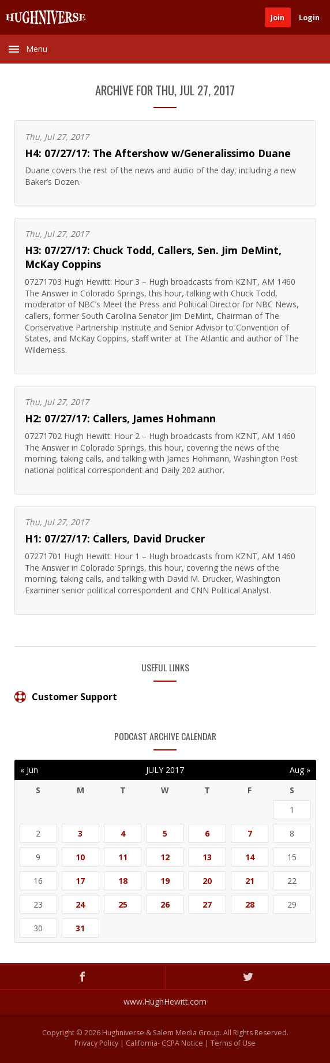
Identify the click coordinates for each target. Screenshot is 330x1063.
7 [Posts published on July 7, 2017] (249, 833)
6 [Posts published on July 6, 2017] (207, 833)
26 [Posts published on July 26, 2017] (165, 904)
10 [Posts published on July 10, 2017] (80, 857)
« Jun (29, 769)
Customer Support (65, 696)
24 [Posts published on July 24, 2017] (80, 904)
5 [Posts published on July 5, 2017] (165, 833)
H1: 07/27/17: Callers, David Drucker (115, 538)
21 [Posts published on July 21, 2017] (249, 880)
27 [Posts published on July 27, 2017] (207, 904)
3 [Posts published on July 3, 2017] (80, 833)
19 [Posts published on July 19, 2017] (165, 880)
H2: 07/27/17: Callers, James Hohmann (120, 418)
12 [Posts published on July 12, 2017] (165, 857)
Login (309, 18)
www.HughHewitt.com (165, 1001)
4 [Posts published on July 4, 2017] (123, 833)
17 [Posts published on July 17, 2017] (80, 880)
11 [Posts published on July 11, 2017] (122, 857)
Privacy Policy (96, 1043)
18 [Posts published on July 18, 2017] (122, 880)
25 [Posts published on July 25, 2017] (122, 904)
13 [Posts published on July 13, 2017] (207, 857)
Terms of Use (233, 1043)
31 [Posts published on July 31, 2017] (80, 928)
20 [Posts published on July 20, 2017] (207, 880)
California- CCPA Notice (164, 1043)
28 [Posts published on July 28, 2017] (249, 904)
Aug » (300, 769)
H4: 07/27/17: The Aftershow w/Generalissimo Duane (158, 153)
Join (277, 18)
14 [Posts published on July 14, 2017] (249, 857)
